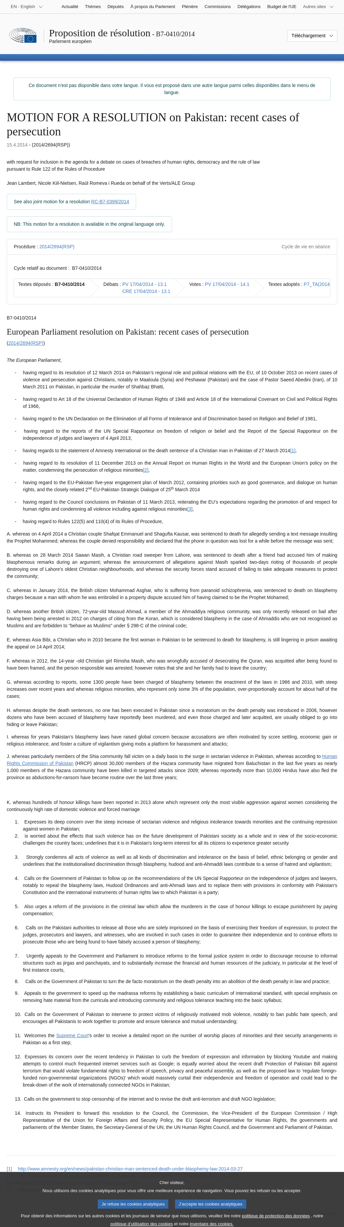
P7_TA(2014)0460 (323, 284)
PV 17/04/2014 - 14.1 (227, 284)
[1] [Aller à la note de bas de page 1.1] (293, 450)
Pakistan (64, 763)
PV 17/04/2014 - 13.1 (144, 284)
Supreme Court (72, 1035)
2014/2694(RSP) (56, 246)
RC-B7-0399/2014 (110, 201)
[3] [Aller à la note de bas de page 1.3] (190, 509)
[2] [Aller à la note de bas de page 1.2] (145, 470)
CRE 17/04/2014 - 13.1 (146, 291)
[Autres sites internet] (318, 6)
